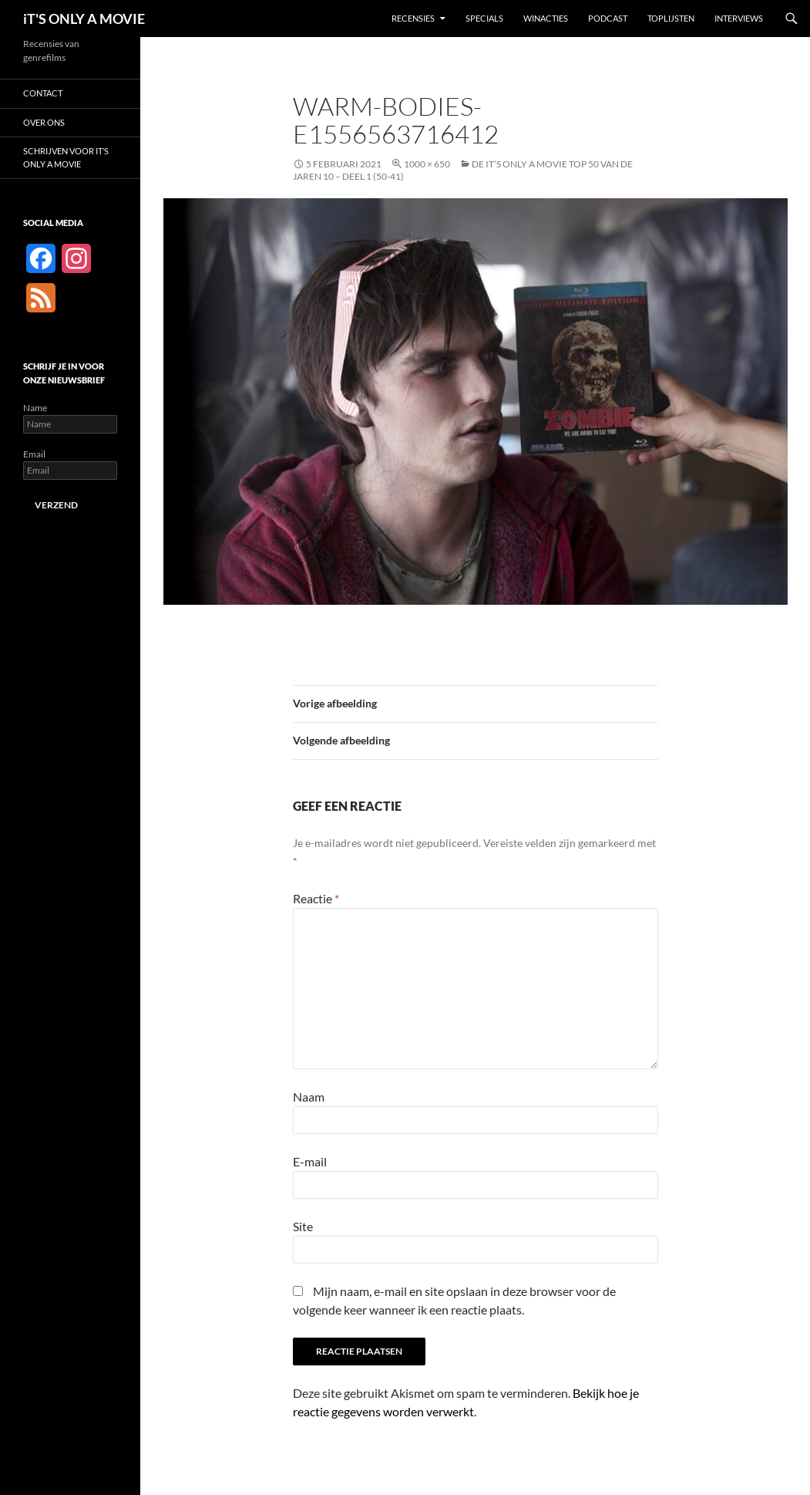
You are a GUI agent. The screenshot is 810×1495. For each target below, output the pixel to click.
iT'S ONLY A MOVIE (84, 18)
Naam (308, 1096)
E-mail (310, 1161)
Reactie (316, 898)
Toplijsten (670, 18)
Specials (484, 18)
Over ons (44, 122)
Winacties (545, 18)
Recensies (413, 18)
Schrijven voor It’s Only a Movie (66, 157)
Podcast (607, 18)
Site (303, 1226)
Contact (42, 93)
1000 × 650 (427, 164)
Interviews (738, 18)
